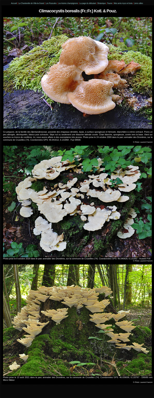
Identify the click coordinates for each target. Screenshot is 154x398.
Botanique (101, 3)
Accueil (14, 3)
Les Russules (51, 3)
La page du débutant (87, 3)
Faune (109, 3)
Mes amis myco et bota (123, 3)
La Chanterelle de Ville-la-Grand (31, 3)
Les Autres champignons (68, 3)
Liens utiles (138, 3)
